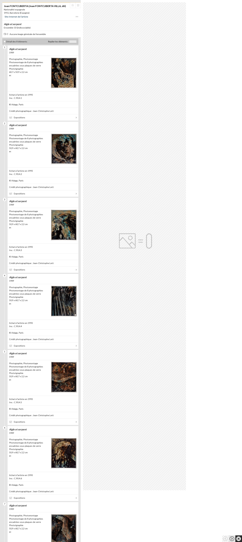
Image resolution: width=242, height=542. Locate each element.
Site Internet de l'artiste (16, 16)
